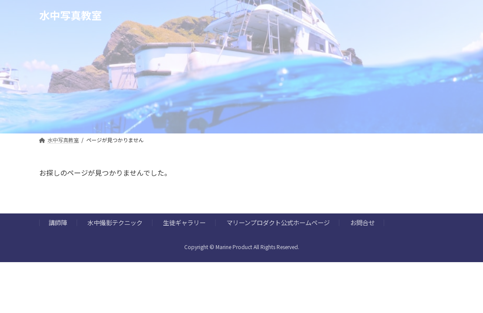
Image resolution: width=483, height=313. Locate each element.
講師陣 (58, 222)
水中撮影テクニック (115, 222)
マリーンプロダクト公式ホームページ (278, 222)
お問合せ (362, 222)
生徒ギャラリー (184, 222)
